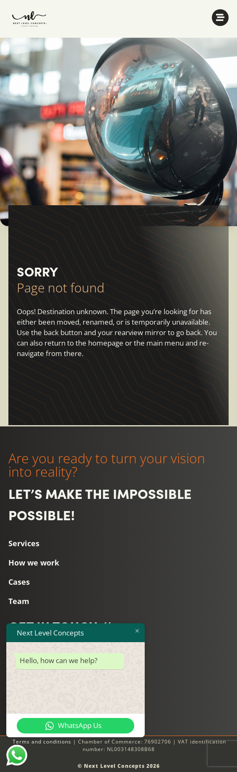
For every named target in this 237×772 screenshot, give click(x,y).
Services (23, 543)
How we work (33, 563)
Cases (19, 582)
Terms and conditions (42, 741)
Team (18, 601)
